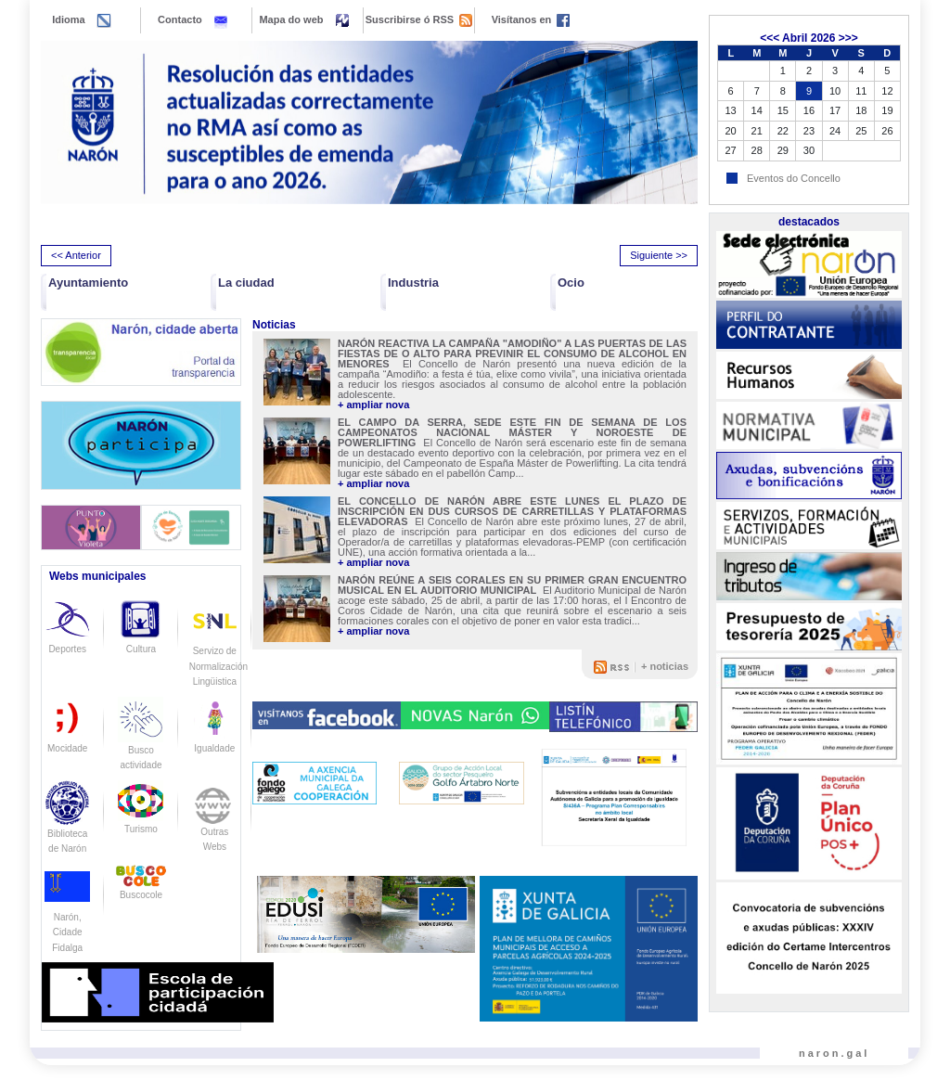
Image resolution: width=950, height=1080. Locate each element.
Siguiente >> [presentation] (658, 255)
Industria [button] (413, 282)
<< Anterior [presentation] (76, 255)
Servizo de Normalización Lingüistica (218, 650)
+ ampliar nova (373, 405)
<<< (769, 38)
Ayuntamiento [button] (88, 282)
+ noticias (664, 666)
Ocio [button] (571, 282)
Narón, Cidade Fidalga (67, 917)
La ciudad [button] (246, 282)
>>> (848, 38)
